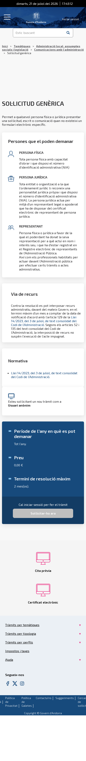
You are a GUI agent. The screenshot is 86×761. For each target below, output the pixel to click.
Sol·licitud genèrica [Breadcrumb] (43, 49)
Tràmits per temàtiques (22, 625)
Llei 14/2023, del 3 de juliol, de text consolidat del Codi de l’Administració (44, 321)
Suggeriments (64, 698)
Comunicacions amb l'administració (59, 49)
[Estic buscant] (38, 32)
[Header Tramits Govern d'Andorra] (36, 17)
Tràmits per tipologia (20, 633)
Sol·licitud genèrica (33, 103)
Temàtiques (22, 46)
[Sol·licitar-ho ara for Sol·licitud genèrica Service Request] (43, 513)
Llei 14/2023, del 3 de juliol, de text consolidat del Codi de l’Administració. (44, 375)
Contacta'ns (43, 698)
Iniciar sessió (70, 19)
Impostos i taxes (17, 651)
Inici (5, 46)
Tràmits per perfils (19, 642)
